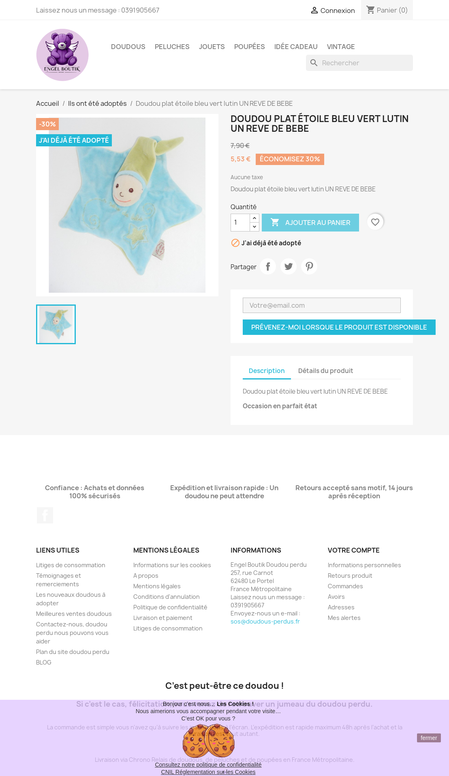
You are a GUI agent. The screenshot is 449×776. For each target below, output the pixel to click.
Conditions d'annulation (166, 596)
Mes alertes (344, 618)
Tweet (288, 266)
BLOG (43, 662)
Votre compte (354, 550)
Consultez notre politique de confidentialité (208, 764)
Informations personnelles (364, 565)
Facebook (45, 515)
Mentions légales (157, 586)
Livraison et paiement (162, 618)
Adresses (341, 607)
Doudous (128, 46)
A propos (145, 575)
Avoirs (336, 596)
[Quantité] (240, 223)
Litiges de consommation (70, 565)
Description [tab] (267, 371)
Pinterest (309, 266)
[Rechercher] (359, 63)
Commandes (345, 586)
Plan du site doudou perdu (72, 652)
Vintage (341, 46)
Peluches (172, 46)
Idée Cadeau (296, 46)
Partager (268, 266)
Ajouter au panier (310, 222)
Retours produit (350, 575)
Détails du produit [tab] (325, 371)
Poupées (249, 46)
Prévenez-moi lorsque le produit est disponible (339, 327)
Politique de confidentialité (170, 607)
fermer (429, 738)
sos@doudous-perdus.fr (265, 621)
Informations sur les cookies (172, 565)
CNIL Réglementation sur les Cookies (208, 772)
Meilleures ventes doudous (74, 613)
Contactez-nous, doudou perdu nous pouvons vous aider (72, 632)
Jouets (212, 46)
